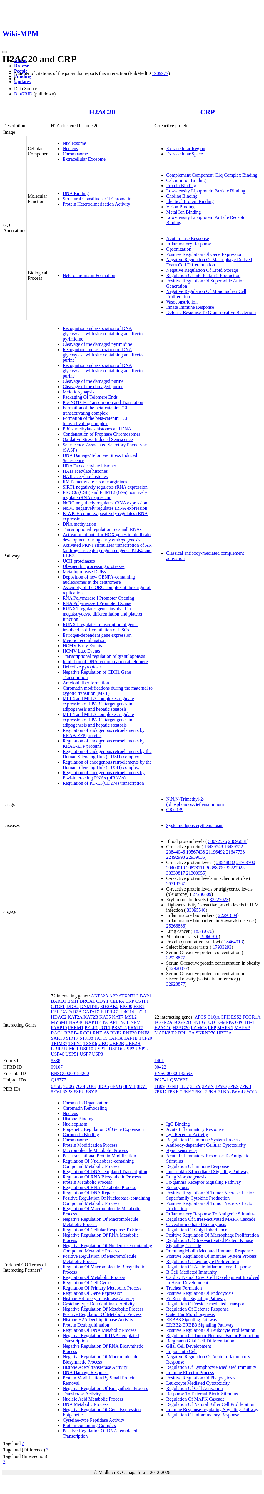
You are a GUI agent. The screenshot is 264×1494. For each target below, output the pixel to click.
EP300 (126, 1006)
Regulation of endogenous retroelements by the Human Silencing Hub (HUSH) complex (107, 754)
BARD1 (58, 1001)
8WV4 (236, 1091)
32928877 (175, 957)
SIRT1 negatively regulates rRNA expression (105, 486)
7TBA (223, 1091)
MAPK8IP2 (165, 1032)
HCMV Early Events (82, 645)
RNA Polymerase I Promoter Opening (98, 598)
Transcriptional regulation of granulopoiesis (104, 656)
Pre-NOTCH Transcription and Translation (103, 402)
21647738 (235, 851)
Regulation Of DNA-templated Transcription (105, 1171)
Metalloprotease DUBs (84, 571)
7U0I (80, 1086)
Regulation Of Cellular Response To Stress (103, 1229)
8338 (55, 1060)
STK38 (86, 1038)
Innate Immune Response (190, 307)
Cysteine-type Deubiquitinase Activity (99, 1303)
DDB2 (72, 1006)
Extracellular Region (185, 148)
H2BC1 (112, 1011)
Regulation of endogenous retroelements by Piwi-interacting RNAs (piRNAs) (104, 775)
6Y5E (56, 1086)
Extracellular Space (184, 153)
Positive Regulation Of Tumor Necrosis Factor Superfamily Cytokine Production (210, 1195)
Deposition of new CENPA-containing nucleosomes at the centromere (99, 579)
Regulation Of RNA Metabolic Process (99, 1187)
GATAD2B (93, 1011)
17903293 (222, 947)
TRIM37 (59, 1043)
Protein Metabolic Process (87, 1182)
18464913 (233, 941)
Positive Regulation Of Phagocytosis (200, 1377)
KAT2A (75, 1017)
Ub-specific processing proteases (94, 566)
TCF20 (145, 1038)
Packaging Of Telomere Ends (90, 397)
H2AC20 (102, 112)
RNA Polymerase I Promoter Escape (97, 603)
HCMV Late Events (81, 650)
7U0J (91, 1086)
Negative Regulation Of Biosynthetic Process (105, 1388)
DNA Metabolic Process (85, 1404)
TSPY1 (75, 1043)
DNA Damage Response (85, 1372)
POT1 (104, 1027)
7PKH (211, 1091)
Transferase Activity (82, 1393)
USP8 (97, 1054)
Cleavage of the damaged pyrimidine (97, 344)
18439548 (213, 846)
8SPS (67, 1091)
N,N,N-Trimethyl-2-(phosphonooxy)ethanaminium (195, 802)
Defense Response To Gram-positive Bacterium (211, 312)
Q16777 (58, 1079)
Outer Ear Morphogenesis (190, 1314)
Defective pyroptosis (82, 666)
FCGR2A (163, 1022)
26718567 (175, 883)
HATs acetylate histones (85, 471)
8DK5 (103, 1086)
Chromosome (75, 153)
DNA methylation (79, 524)
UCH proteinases (79, 561)
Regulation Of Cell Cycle (87, 1282)
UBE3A (224, 1032)
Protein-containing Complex (89, 1425)
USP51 (71, 1054)
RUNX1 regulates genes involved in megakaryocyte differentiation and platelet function (102, 614)
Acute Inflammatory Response (195, 1129)
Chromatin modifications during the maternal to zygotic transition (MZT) (108, 690)
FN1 (196, 1022)
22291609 (227, 915)
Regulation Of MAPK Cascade (195, 1398)
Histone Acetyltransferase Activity (95, 1367)
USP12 (101, 1048)
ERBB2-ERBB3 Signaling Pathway (199, 1324)
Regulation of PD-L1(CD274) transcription (103, 783)
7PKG (198, 1091)
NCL (124, 1022)
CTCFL (58, 1006)
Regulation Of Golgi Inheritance (196, 1229)
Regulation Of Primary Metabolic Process (102, 1287)
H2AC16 (162, 1027)
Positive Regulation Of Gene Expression (204, 254)
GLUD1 (209, 1022)
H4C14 (127, 1011)
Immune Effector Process (190, 1372)
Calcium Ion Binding (186, 180)
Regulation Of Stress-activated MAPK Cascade (210, 1219)
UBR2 (57, 1048)
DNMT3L (89, 1006)
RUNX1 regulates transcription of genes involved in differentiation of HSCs (100, 627)
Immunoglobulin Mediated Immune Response (209, 1250)
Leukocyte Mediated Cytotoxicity (198, 1383)
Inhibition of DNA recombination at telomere (105, 661)
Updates (22, 81)
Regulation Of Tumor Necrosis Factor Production (212, 1335)
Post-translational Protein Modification (99, 1155)
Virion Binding (180, 206)
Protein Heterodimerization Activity (96, 204)
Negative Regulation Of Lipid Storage (202, 270)
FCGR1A (251, 1017)
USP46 (57, 1054)
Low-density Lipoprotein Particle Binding (205, 190)
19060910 (209, 936)
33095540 (196, 910)
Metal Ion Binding (183, 211)
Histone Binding (78, 1118)
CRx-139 (174, 809)
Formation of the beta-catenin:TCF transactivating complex (95, 410)
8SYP (91, 1091)
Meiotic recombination (84, 640)
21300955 (195, 873)
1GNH (172, 1086)
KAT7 (117, 1017)
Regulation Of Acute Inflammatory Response (208, 1266)
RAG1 (57, 1032)
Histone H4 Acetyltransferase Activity (98, 1298)
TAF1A (115, 1038)
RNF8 (143, 1032)
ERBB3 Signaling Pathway (191, 1319)
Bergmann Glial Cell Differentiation (200, 1340)
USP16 (115, 1048)
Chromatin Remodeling (85, 1108)
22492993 (175, 857)
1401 (159, 1060)
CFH (225, 1017)
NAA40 (76, 1022)
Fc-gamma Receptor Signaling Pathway (203, 1182)
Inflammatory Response (188, 243)
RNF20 (130, 1032)
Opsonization (178, 249)
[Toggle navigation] (4, 52)
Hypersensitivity (181, 1150)
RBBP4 (71, 1032)
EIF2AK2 (109, 1006)
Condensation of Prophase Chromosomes (101, 434)
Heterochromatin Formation (89, 275)
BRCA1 (87, 1001)
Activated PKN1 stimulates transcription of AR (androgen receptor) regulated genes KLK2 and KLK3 (107, 550)
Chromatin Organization (85, 1102)
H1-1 (249, 1022)
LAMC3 (199, 1027)
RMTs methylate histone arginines (95, 481)
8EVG (116, 1086)
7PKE (172, 1091)
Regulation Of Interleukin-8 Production (203, 275)
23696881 (237, 841)
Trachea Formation (184, 1287)
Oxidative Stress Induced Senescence (98, 439)
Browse (21, 65)
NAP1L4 (93, 1022)
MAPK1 (225, 1027)
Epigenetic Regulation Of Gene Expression (103, 1129)
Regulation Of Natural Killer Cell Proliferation (210, 1404)
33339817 (175, 873)
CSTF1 (142, 1001)
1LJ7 (184, 1086)
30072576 (217, 841)
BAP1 (145, 995)
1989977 (160, 73)
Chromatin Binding (81, 1134)
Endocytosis (177, 1187)
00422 (160, 1066)
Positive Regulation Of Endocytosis (199, 1293)
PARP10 (59, 1027)
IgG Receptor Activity (187, 1134)
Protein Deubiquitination (86, 1324)
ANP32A (99, 995)
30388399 (215, 867)
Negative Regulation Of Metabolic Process (103, 1309)
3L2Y (195, 1086)
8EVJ (56, 1091)
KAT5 (105, 1017)
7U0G (68, 1086)
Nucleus (70, 148)
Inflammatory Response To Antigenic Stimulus (210, 1213)
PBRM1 (75, 1027)
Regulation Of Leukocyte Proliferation (202, 1261)
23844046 (175, 851)
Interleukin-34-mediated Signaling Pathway (207, 1171)
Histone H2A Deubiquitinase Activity (98, 1319)
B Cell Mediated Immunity (191, 1272)
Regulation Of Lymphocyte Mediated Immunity (211, 1367)
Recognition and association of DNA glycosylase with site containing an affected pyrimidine (104, 333)
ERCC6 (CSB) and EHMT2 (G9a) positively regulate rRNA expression (105, 495)
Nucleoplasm (75, 1123)
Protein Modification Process (90, 1145)
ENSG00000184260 (70, 1073)
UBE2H (133, 1043)
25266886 (175, 925)
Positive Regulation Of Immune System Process (211, 1256)
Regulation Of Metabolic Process (94, 1277)
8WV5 (250, 1091)
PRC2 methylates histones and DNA (97, 428)
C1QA (214, 1017)
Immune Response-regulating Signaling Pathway (212, 1409)
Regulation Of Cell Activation (194, 1388)
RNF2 (116, 1032)
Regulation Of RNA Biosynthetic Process (102, 1176)
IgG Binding (178, 1123)
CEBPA (117, 1001)
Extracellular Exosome (84, 159)
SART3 (58, 1038)
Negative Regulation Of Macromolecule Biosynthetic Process (100, 1359)
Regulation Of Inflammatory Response (202, 1414)
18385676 (202, 931)
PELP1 (91, 1027)
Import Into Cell (181, 1351)
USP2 (128, 1048)
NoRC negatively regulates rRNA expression (105, 502)
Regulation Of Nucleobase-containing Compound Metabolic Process (98, 1163)
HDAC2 (58, 1017)
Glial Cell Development (188, 1346)
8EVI (142, 1086)
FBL (55, 1011)
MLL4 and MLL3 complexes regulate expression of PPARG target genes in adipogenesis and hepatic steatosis (98, 704)
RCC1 (86, 1032)
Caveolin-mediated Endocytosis (196, 1224)
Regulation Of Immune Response (197, 1166)
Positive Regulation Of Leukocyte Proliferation (210, 1330)
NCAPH (111, 1022)
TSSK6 (90, 1043)
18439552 (233, 846)
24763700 (245, 862)
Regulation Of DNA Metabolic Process (99, 1330)
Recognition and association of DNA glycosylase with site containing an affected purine (104, 355)
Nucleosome (74, 143)
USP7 (85, 1054)
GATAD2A (71, 1011)
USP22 (142, 1048)
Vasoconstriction (182, 301)
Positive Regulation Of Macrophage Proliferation (212, 1235)
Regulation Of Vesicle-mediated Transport (205, 1303)
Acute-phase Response (187, 238)
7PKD (160, 1091)
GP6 (239, 1022)
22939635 (195, 857)
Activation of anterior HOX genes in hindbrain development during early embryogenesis (107, 537)
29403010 (175, 867)
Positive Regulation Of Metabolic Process (102, 1314)
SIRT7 (72, 1038)
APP (113, 995)
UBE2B (116, 1043)
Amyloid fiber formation (86, 682)
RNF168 (101, 1032)
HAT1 (141, 1011)
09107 (57, 1066)
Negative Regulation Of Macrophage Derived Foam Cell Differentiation (209, 262)
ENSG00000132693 (173, 1073)
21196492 (215, 851)
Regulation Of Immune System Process (203, 1139)
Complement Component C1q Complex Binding (211, 174)
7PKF (185, 1091)
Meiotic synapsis (78, 391)
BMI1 (72, 1001)
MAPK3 (242, 1027)
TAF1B (131, 1038)
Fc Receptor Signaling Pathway (195, 1298)
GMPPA (226, 1022)
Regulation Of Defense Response (197, 1309)
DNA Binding (76, 193)
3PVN (208, 1086)
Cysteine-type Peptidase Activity (93, 1420)
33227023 (235, 867)
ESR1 (138, 1006)
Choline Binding (181, 196)
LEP (212, 1027)
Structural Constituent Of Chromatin (97, 198)
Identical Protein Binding (190, 201)
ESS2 (236, 1017)
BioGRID (23, 93)
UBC (103, 1043)
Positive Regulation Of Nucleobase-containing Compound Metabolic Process (106, 1200)
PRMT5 (119, 1027)
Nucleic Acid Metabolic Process (93, 1398)
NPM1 (137, 1022)
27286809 (202, 894)
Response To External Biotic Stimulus (202, 1393)
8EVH (129, 1086)
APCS (200, 1017)
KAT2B (90, 1017)
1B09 (159, 1086)
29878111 (195, 867)
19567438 (195, 851)
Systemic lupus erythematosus (194, 825)
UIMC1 (71, 1048)
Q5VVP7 (179, 1079)
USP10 (86, 1048)
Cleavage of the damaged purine (93, 381)
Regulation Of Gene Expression (93, 1293)
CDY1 (102, 1001)
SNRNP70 (206, 1032)
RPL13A (186, 1032)
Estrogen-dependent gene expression (97, 635)
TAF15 (101, 1038)
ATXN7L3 (128, 995)
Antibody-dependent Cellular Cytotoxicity (206, 1145)
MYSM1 (59, 1022)
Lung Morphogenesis (186, 1176)
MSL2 (131, 1017)
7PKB (245, 1086)
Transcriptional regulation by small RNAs (102, 529)
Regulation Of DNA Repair (88, 1192)
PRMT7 (135, 1027)
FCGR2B (182, 1022)
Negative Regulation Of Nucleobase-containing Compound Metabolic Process (107, 1248)
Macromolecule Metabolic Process (95, 1150)
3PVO (221, 1086)
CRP (207, 112)
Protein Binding (181, 185)
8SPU (79, 1091)
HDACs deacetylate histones (90, 465)
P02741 (161, 1079)
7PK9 (233, 1086)
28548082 (225, 862)
